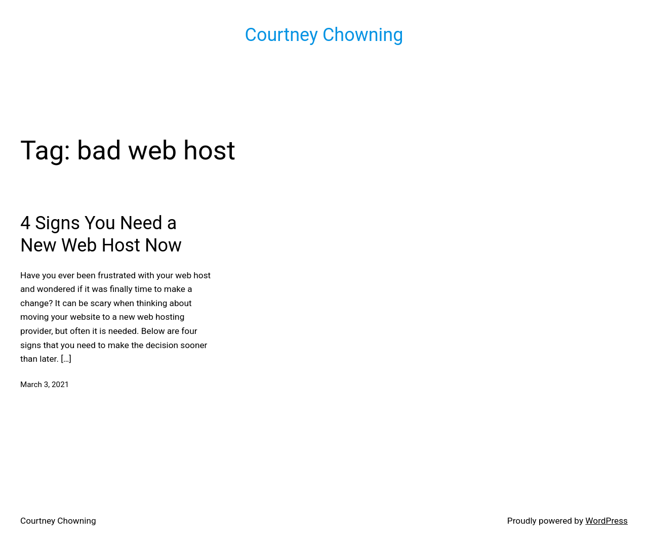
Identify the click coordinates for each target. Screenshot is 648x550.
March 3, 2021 (44, 384)
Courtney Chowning (324, 35)
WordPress (606, 521)
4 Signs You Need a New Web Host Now (101, 234)
